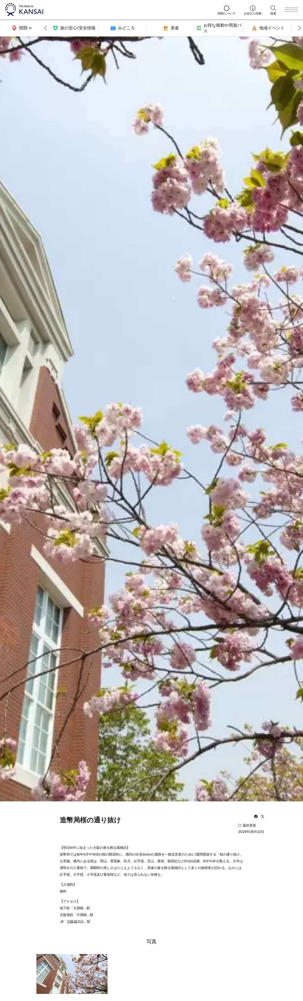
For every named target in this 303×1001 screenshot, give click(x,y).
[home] (107, 10)
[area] (21, 28)
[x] (262, 817)
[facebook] (256, 817)
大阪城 (72, 921)
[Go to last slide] (45, 28)
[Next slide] (299, 28)
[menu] (291, 10)
